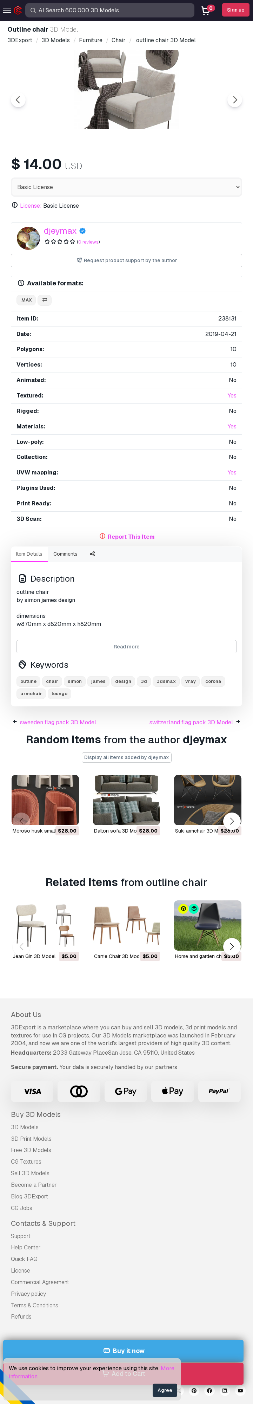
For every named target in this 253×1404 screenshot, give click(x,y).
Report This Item (131, 537)
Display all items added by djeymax (126, 757)
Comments (65, 554)
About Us (26, 1014)
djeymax (60, 230)
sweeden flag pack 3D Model (58, 722)
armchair (31, 694)
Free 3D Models (31, 1150)
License (20, 1270)
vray (190, 681)
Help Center (26, 1247)
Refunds (21, 1316)
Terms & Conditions (34, 1305)
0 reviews (88, 242)
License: (31, 205)
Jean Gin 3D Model (34, 956)
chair (52, 681)
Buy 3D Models (36, 1114)
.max (26, 300)
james (98, 681)
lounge (59, 694)
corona (213, 681)
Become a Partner (34, 1185)
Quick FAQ (24, 1259)
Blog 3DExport (29, 1196)
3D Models (25, 1127)
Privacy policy (28, 1294)
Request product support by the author (126, 260)
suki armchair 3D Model (201, 831)
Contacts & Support (43, 1223)
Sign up (236, 10)
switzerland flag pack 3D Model (191, 722)
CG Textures (26, 1161)
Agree (165, 1390)
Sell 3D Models (30, 1173)
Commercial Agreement (40, 1282)
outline (28, 681)
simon (75, 681)
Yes (232, 395)
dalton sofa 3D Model (119, 831)
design (123, 681)
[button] (231, 821)
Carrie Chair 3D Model (119, 956)
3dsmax (166, 681)
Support (21, 1236)
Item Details (29, 554)
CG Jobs (21, 1208)
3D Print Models (31, 1139)
